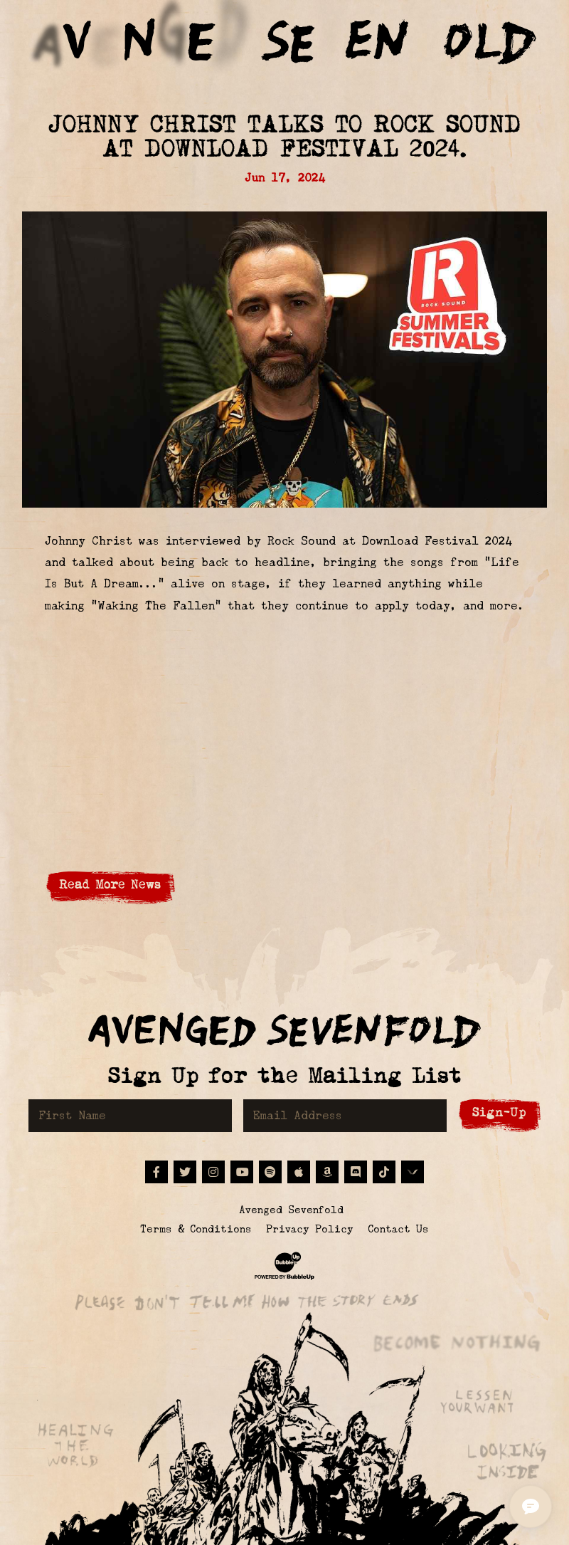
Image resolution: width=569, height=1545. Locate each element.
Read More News (110, 884)
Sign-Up (499, 1112)
